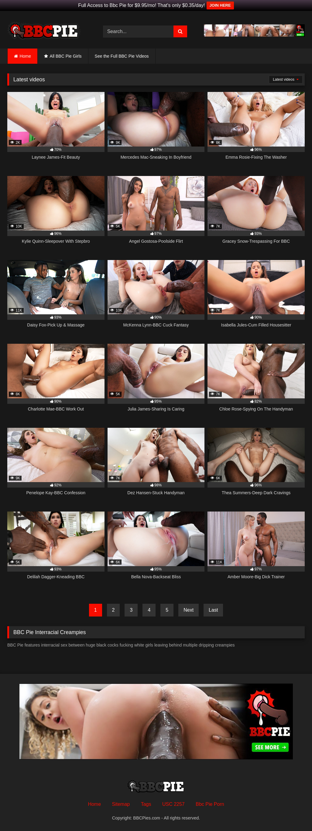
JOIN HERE (220, 5)
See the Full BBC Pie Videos (122, 56)
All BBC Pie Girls (66, 56)
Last (213, 610)
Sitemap (121, 804)
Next (188, 610)
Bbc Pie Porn (210, 804)
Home (25, 56)
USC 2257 (173, 804)
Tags (146, 804)
